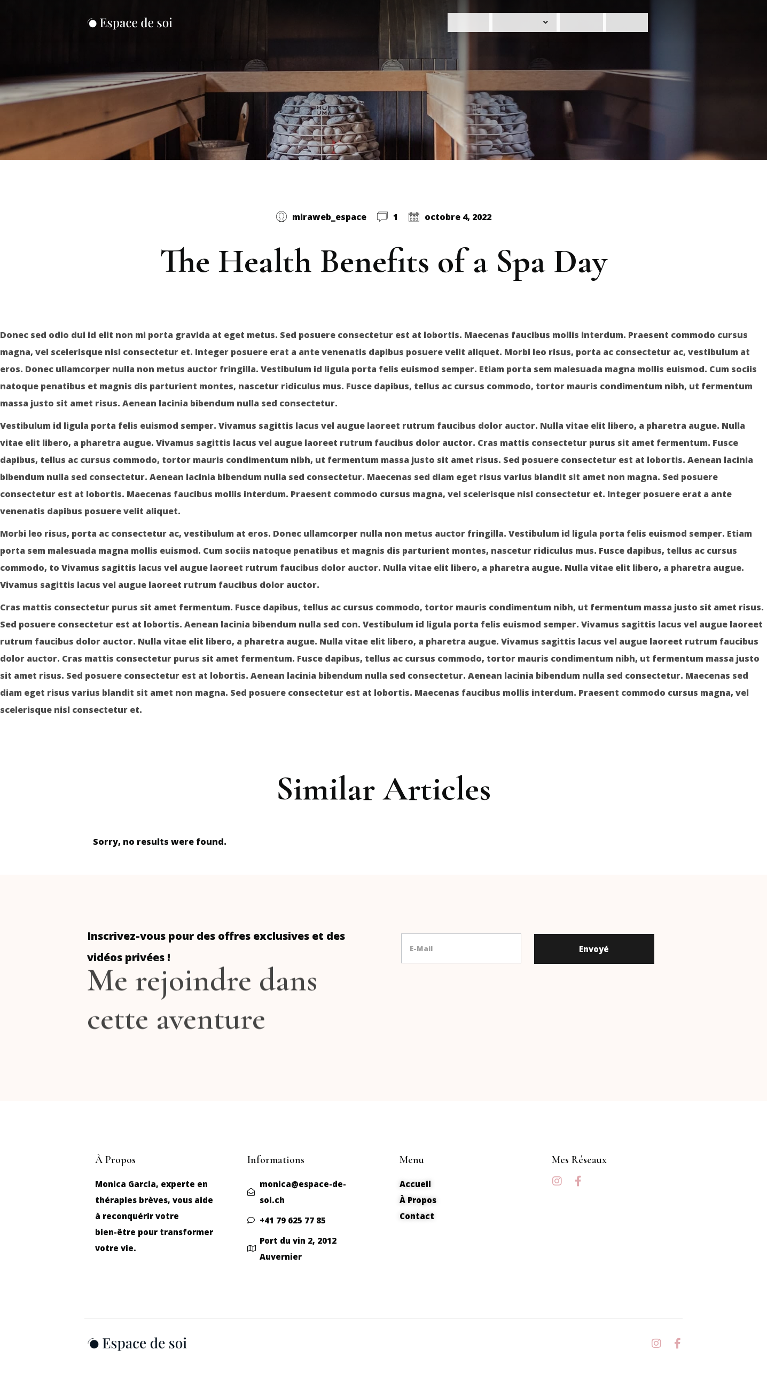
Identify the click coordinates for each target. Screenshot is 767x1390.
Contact (621, 24)
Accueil (431, 24)
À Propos (563, 24)
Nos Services (496, 24)
